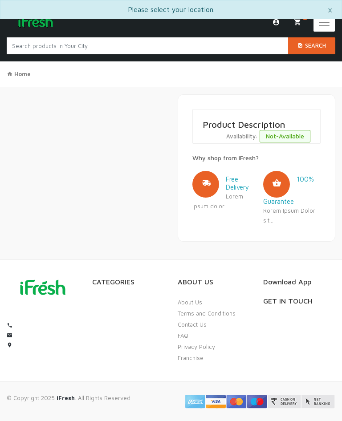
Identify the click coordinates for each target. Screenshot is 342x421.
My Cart (301, 19)
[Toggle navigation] (324, 22)
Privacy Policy (196, 346)
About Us (190, 302)
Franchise (191, 357)
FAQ (183, 335)
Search (311, 45)
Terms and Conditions (207, 313)
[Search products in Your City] (147, 45)
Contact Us (192, 324)
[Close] (330, 9)
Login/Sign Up (276, 22)
